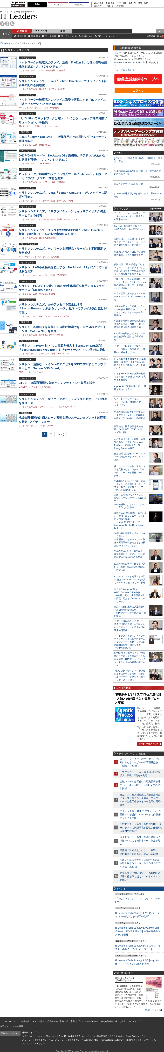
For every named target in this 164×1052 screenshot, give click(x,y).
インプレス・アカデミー (33, 1044)
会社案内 (70, 1021)
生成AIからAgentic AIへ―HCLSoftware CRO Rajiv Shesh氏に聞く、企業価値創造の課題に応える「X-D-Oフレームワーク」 (129, 595)
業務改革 (21, 36)
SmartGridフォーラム (136, 1036)
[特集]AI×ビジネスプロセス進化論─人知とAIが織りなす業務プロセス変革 (138, 699)
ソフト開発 (122, 3)
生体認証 (43, 294)
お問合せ (4, 1026)
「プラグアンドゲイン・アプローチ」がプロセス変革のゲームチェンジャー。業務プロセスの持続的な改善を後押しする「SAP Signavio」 (129, 641)
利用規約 (25, 1021)
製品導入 (79, 5)
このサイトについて (9, 1021)
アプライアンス (56, 335)
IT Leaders (18, 16)
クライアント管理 (65, 201)
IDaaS (41, 89)
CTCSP (22, 387)
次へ (60, 435)
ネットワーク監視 (47, 275)
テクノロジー (42, 31)
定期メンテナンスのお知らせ (128, 183)
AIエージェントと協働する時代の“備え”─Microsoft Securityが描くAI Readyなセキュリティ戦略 (130, 579)
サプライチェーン (47, 219)
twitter (2, 23)
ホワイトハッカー (47, 407)
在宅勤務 (55, 256)
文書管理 (61, 70)
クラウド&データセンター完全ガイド (39, 1036)
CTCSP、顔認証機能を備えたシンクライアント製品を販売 (57, 383)
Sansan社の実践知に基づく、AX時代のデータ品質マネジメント (130, 229)
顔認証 (48, 387)
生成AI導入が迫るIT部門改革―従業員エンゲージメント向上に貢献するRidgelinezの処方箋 (129, 554)
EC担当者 (110, 3)
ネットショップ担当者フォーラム (37, 1040)
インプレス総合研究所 (97, 1036)
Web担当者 (99, 3)
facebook (7, 23)
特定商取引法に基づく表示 (113, 1021)
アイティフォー (46, 425)
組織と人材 (87, 36)
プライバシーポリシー (88, 1021)
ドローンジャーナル (147, 1040)
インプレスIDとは (125, 70)
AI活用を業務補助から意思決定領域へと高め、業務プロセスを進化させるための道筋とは (129, 323)
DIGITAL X (130, 1040)
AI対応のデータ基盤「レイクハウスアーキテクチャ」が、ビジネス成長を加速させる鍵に (129, 242)
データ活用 (50, 36)
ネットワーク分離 (47, 70)
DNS (48, 163)
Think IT (62, 1036)
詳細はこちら (152, 1010)
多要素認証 (51, 238)
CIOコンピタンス (106, 36)
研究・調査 (143, 3)
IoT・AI (132, 3)
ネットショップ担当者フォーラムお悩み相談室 (76, 1040)
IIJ (20, 107)
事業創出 (35, 36)
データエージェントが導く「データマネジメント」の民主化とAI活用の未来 (129, 216)
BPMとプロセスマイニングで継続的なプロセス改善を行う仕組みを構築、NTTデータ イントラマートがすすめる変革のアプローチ (130, 659)
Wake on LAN (63, 353)
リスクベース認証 (47, 201)
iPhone (52, 294)
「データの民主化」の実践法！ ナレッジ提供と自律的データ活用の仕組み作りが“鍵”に (129, 349)
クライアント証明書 (55, 89)
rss (12, 23)
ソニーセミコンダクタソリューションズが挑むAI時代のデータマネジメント (129, 402)
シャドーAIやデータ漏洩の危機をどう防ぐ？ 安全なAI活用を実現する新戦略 (130, 376)
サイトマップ (134, 1021)
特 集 (62, 31)
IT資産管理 (62, 275)
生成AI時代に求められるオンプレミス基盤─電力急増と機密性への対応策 (129, 566)
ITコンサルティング (66, 407)
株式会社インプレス (31, 1032)
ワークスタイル (69, 36)
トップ (6, 33)
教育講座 (120, 6)
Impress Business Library (126, 62)
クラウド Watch (117, 1036)
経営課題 (22, 31)
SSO (48, 145)
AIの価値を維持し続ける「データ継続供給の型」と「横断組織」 (129, 336)
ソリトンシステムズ (28, 70)
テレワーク (24, 256)
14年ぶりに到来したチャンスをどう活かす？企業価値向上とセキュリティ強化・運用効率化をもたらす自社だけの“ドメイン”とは (129, 539)
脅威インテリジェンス (67, 219)
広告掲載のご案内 (55, 1021)
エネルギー (99, 6)
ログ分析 (43, 335)
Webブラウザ (45, 316)
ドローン (110, 6)
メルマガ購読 (38, 1021)
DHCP (42, 163)
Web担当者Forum (76, 1036)
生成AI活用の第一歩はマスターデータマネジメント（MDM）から (130, 296)
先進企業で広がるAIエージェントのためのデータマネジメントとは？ (129, 456)
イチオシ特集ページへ (149, 744)
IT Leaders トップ (8, 43)
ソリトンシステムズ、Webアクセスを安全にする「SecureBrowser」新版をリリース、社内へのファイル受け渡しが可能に (62, 308)
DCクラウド (58, 5)
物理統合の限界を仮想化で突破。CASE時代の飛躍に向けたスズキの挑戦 (129, 429)
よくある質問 (17, 1026)
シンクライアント (35, 387)
